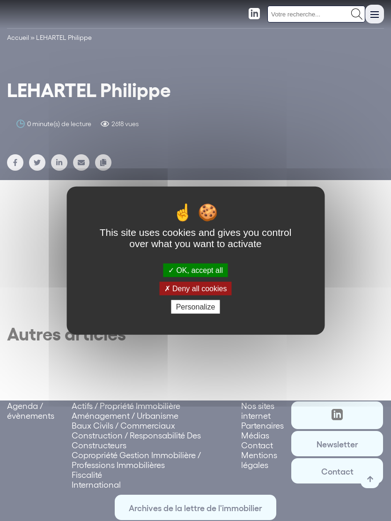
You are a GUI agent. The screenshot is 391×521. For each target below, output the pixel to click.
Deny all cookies (195, 288)
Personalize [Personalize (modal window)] (195, 307)
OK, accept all (195, 270)
